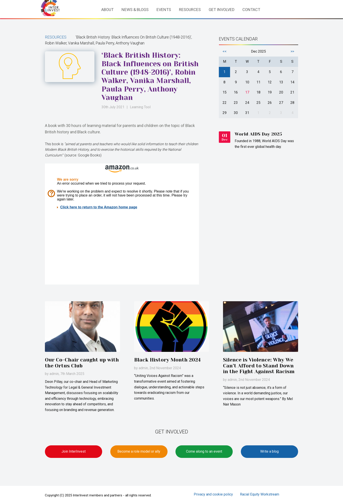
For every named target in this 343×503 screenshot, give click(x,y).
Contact (251, 9)
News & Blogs (135, 9)
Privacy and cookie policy (213, 494)
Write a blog (269, 451)
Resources (190, 9)
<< (225, 51)
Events (164, 9)
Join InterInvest (73, 451)
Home (92, 9)
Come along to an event (204, 451)
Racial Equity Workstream (259, 494)
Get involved (221, 9)
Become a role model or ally (138, 451)
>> (292, 51)
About (107, 9)
